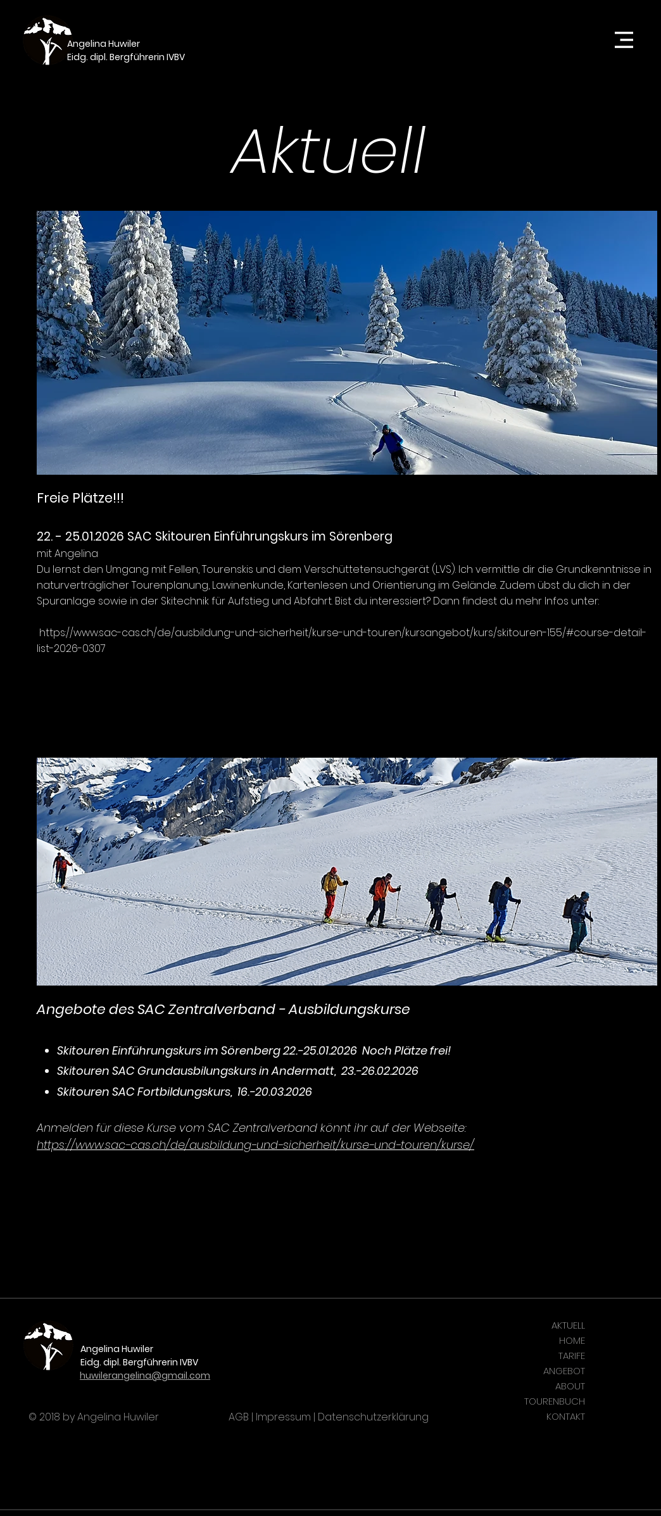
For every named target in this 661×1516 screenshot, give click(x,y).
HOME (572, 1340)
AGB (239, 1417)
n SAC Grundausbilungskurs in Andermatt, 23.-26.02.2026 (260, 1071)
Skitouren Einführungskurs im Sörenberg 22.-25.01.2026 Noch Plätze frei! (254, 1050)
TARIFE (571, 1355)
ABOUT (570, 1386)
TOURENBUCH (554, 1401)
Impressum (283, 1417)
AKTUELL (568, 1325)
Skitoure (79, 1071)
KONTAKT (565, 1416)
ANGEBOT (564, 1370)
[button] (624, 40)
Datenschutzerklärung (373, 1417)
